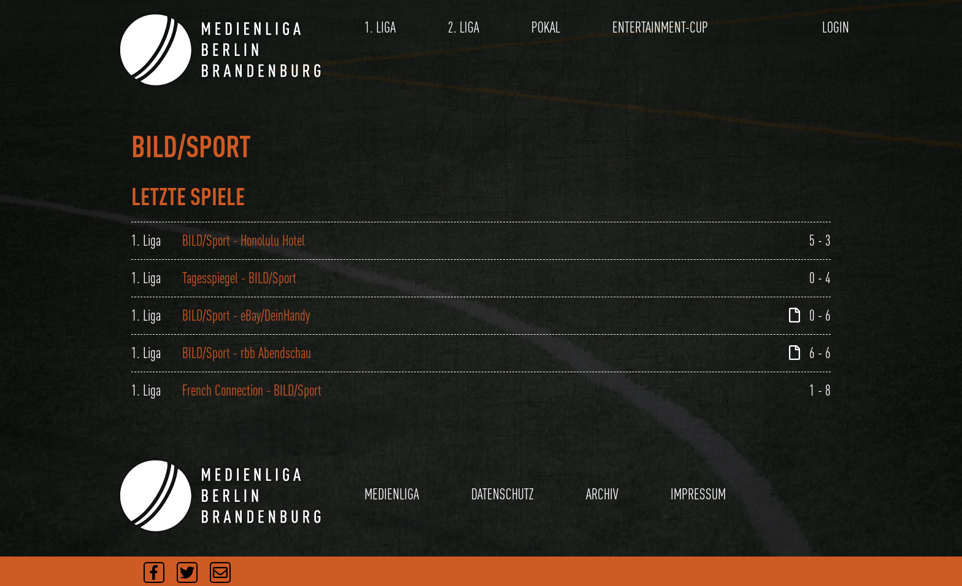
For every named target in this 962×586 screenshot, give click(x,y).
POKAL (545, 27)
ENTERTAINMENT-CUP (660, 27)
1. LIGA (380, 27)
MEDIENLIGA (391, 494)
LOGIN (835, 27)
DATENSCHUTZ (502, 494)
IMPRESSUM (698, 494)
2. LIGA (463, 27)
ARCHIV (602, 494)
